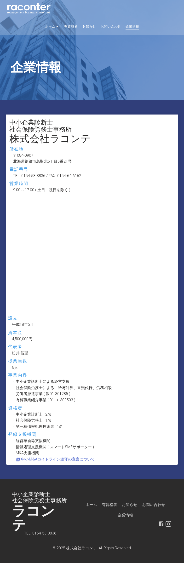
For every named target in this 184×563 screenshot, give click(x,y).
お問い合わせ (111, 26)
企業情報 (132, 26)
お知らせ (89, 26)
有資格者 (71, 26)
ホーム (52, 26)
